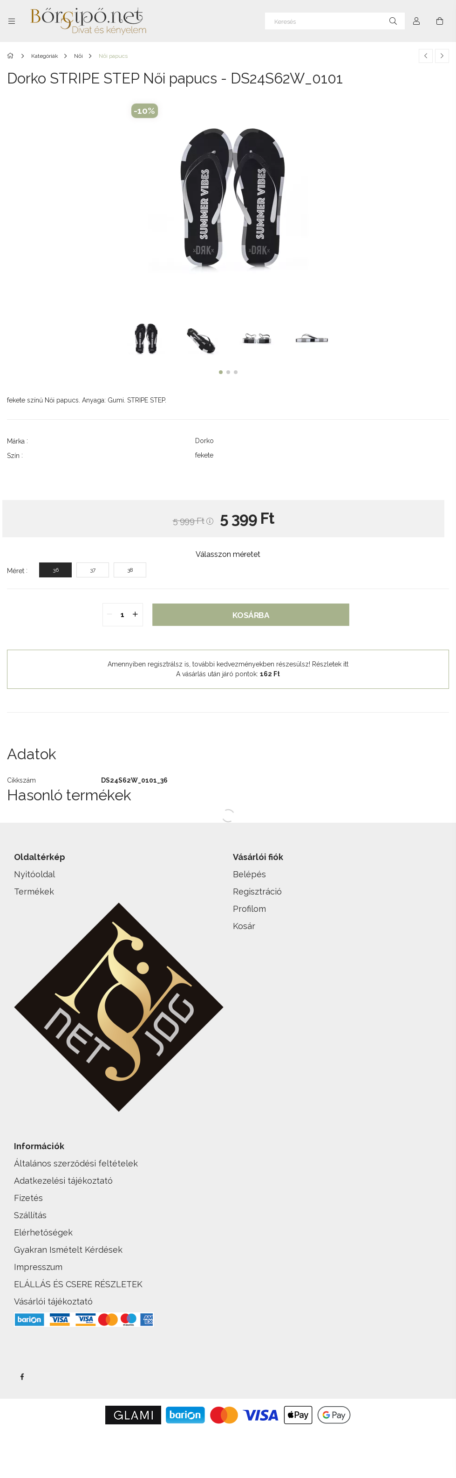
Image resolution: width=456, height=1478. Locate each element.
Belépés (249, 874)
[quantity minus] (110, 615)
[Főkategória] (12, 56)
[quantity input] (123, 615)
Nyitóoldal (34, 874)
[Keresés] (335, 21)
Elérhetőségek (43, 1232)
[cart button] (439, 21)
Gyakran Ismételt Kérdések (68, 1250)
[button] (221, 372)
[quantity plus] (136, 615)
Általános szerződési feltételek (76, 1163)
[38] (130, 569)
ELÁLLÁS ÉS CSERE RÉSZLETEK (78, 1284)
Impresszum (38, 1267)
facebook (22, 1377)
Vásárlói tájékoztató (53, 1301)
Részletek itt (330, 664)
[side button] (11, 21)
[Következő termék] (442, 56)
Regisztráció (257, 891)
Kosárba (250, 614)
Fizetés (28, 1198)
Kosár (244, 926)
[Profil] (416, 21)
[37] (92, 569)
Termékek (34, 891)
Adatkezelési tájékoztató (63, 1181)
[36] (55, 569)
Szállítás (30, 1215)
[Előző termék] (426, 56)
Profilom (249, 909)
